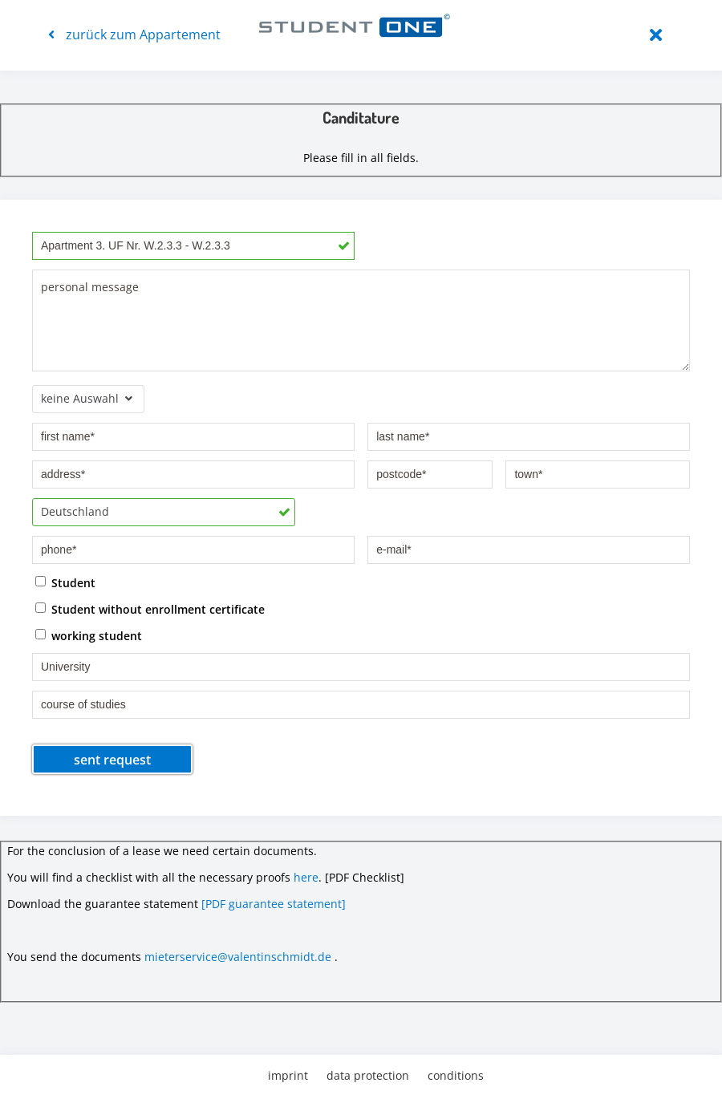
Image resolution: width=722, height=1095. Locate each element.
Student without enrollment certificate (158, 608)
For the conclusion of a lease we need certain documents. (162, 850)
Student (73, 582)
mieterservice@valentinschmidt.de (237, 956)
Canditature (361, 117)
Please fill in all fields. (361, 157)
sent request (112, 760)
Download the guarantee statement (102, 903)
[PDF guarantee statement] (273, 903)
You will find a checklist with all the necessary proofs (148, 877)
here (306, 877)
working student (96, 635)
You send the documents (74, 956)
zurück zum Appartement (134, 34)
